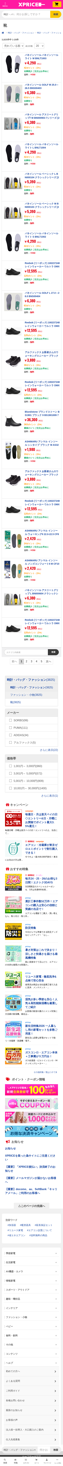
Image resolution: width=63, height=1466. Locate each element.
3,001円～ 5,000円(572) (28, 773)
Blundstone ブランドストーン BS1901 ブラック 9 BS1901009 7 (42, 413)
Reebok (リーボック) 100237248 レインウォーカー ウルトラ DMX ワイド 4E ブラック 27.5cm (42, 504)
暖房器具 (26, 1225)
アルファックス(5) (25, 742)
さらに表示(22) (49, 749)
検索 (55, 14)
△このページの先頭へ (31, 1206)
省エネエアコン (17, 1235)
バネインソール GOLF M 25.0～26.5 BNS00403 (42, 86)
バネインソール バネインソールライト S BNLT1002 (41, 235)
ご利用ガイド (31, 1389)
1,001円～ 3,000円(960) (28, 766)
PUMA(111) (21, 727)
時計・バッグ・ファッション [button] (9, 14)
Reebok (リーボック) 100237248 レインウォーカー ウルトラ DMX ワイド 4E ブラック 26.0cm (42, 326)
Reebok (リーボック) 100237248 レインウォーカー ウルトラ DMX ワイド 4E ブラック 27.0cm (42, 385)
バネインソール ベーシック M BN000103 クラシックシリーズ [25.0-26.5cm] (42, 207)
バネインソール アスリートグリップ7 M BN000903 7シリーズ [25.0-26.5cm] (42, 118)
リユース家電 (16, 1230)
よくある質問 (31, 1380)
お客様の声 (31, 1419)
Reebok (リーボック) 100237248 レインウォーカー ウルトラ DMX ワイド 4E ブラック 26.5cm (42, 266)
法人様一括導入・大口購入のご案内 (31, 1428)
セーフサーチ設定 (31, 1456)
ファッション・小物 (26, 695)
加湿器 (12, 1225)
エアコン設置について (40, 1230)
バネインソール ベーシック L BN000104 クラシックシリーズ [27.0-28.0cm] (42, 177)
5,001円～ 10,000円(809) (29, 780)
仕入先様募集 (31, 1438)
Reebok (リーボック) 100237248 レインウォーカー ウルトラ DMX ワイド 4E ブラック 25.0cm (42, 623)
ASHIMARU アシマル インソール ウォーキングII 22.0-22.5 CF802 (42, 534)
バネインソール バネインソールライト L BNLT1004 (41, 146)
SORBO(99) (21, 720)
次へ (48, 661)
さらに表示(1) (49, 795)
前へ (14, 661)
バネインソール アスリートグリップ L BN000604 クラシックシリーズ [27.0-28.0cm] (41, 593)
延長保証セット (44, 1225)
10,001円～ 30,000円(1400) (30, 788)
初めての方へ (31, 1370)
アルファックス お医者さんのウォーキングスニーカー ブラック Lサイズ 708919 (41, 475)
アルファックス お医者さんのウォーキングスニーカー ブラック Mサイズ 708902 (41, 355)
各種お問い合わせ (31, 1399)
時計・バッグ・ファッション (21, 33)
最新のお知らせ (31, 1409)
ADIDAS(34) (21, 735)
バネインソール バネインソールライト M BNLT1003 (41, 57)
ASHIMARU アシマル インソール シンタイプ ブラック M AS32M (42, 445)
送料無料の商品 (39, 1235)
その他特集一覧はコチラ (45, 1072)
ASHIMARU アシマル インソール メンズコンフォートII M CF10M (42, 564)
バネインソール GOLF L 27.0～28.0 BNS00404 (42, 295)
